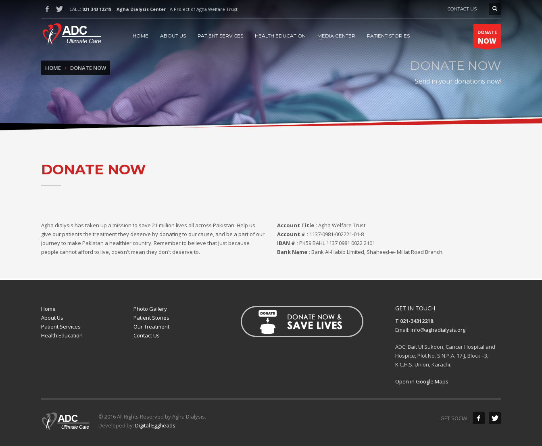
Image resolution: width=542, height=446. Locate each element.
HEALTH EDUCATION (280, 36)
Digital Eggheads (155, 425)
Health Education (62, 335)
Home (53, 67)
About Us (52, 317)
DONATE (487, 38)
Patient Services (61, 326)
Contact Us (146, 335)
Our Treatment (151, 326)
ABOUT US (173, 36)
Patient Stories (151, 317)
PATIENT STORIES (388, 36)
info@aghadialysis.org (438, 329)
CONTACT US (462, 9)
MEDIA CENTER (336, 36)
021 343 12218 (96, 9)
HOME (140, 36)
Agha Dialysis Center (141, 9)
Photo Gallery (150, 308)
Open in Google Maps (421, 381)
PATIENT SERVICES (220, 36)
